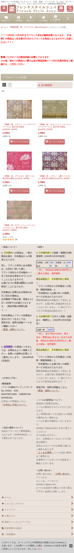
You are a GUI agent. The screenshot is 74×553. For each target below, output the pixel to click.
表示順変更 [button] (45, 85)
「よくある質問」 (45, 452)
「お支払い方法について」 (14, 404)
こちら (39, 549)
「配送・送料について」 (13, 329)
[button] (4, 9)
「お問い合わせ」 (62, 474)
